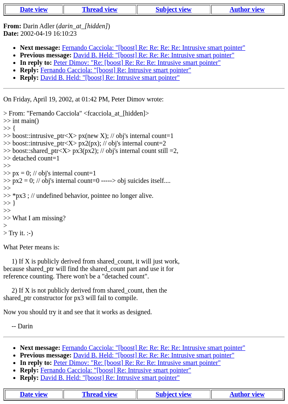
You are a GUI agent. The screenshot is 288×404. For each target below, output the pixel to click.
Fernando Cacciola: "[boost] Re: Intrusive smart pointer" (115, 70)
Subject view (174, 9)
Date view (34, 9)
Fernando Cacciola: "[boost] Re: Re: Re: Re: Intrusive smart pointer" (153, 47)
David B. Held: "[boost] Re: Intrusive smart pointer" (110, 77)
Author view (247, 9)
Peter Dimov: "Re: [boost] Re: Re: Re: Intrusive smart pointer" (137, 62)
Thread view (99, 9)
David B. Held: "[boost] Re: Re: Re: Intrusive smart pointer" (153, 55)
